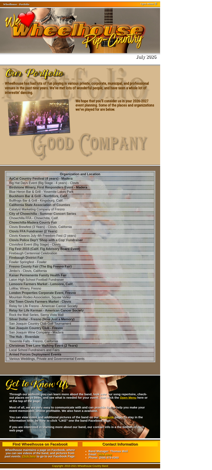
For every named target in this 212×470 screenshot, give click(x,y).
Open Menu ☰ (148, 3)
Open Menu (128, 397)
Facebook (107, 417)
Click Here (105, 454)
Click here (29, 456)
